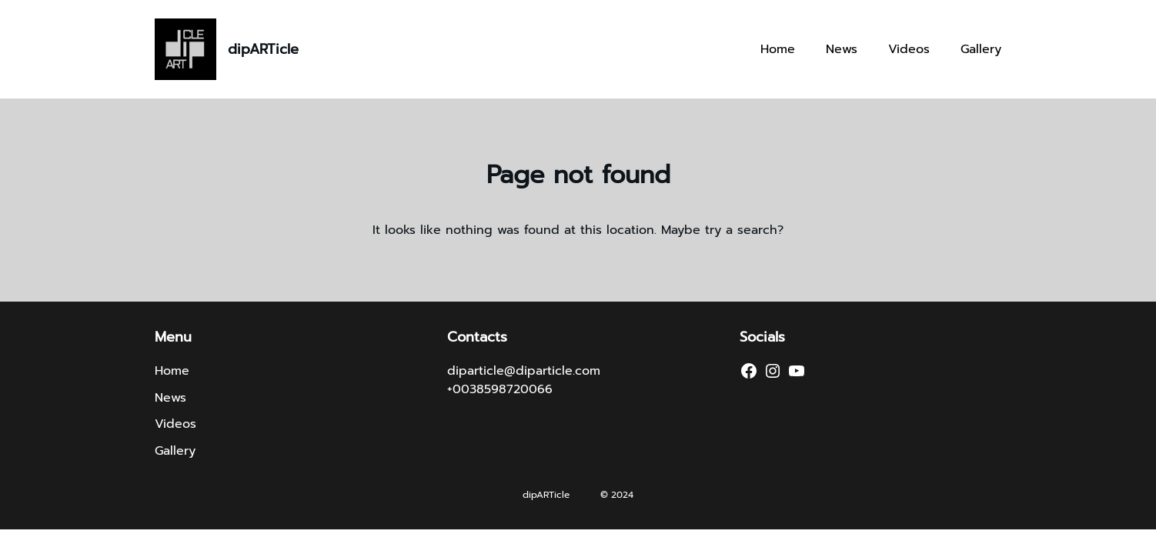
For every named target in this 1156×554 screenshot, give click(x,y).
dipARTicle (263, 49)
